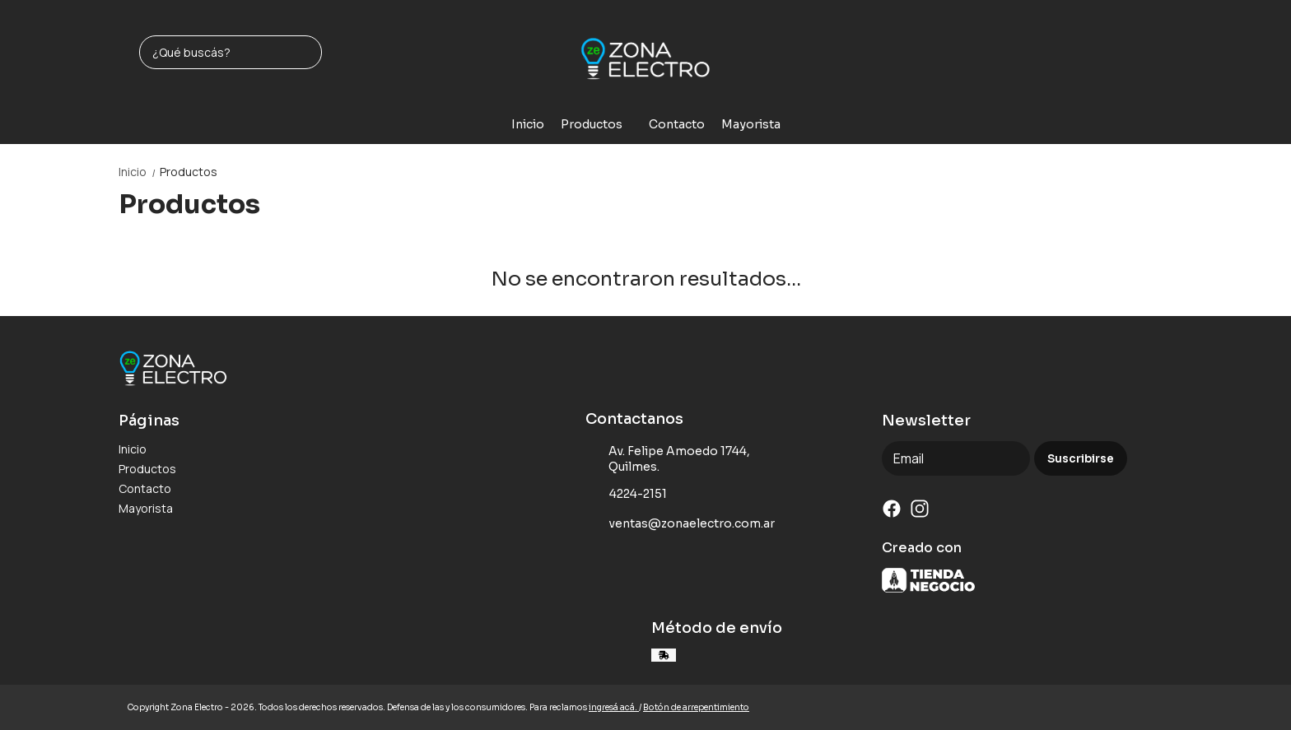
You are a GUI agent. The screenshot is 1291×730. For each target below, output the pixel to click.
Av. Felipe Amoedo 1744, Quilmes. (667, 459)
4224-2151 (626, 494)
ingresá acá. (614, 707)
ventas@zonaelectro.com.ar (680, 524)
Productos (600, 124)
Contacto (677, 124)
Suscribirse (1080, 459)
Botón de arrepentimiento (696, 707)
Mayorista (751, 124)
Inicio (527, 124)
